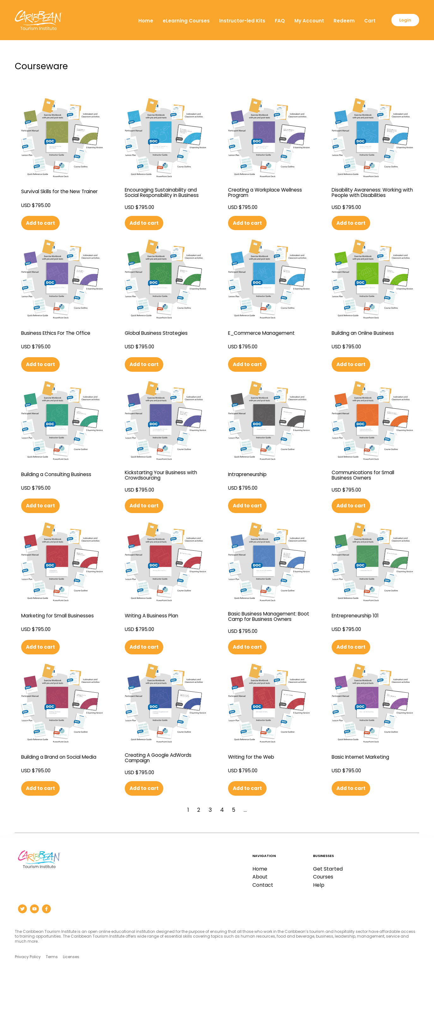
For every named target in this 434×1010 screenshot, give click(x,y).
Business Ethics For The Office (61, 340)
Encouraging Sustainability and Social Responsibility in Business (161, 195)
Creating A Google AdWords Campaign (163, 782)
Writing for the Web (254, 782)
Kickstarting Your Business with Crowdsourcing (160, 488)
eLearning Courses (181, 20)
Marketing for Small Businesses (47, 635)
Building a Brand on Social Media (56, 782)
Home (140, 20)
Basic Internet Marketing (365, 782)
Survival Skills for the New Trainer (55, 193)
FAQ (275, 20)
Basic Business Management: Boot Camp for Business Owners (268, 636)
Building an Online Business (369, 340)
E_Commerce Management (266, 340)
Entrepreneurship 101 (359, 635)
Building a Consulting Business (50, 488)
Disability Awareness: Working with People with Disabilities (372, 193)
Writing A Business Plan (156, 635)
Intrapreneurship (250, 487)
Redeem (339, 20)
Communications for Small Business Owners (368, 488)
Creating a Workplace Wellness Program (258, 193)
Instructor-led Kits (237, 20)
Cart (365, 20)
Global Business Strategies (161, 340)
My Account (304, 20)
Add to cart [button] (42, 228)
